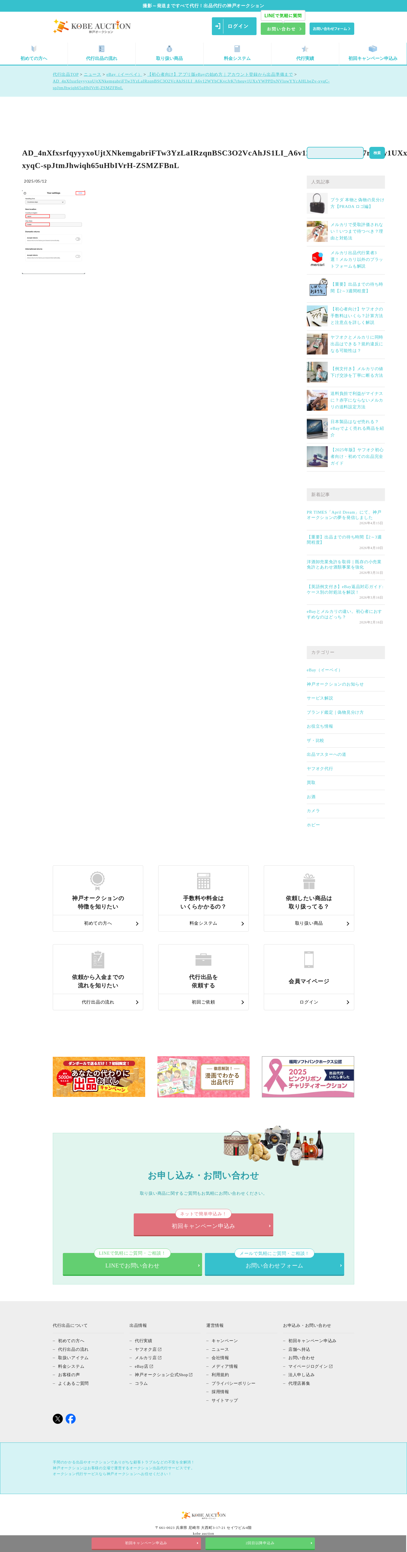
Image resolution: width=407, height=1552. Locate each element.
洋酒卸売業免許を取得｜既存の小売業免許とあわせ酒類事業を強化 (344, 565)
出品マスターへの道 (326, 754)
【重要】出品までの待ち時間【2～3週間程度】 (344, 540)
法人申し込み (301, 1374)
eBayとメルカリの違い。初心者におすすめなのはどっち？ (344, 614)
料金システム (237, 53)
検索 (377, 153)
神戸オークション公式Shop (161, 1374)
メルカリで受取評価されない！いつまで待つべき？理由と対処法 (357, 231)
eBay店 (142, 1366)
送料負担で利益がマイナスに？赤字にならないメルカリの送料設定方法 (357, 400)
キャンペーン (225, 1341)
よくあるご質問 (73, 1382)
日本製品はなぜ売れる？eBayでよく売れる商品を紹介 (357, 428)
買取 (311, 782)
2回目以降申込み (260, 1543)
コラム (141, 1382)
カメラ (313, 810)
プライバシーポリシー (234, 1382)
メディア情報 (225, 1366)
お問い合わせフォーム (274, 1261)
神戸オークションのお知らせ (335, 684)
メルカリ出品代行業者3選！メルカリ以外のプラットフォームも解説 (357, 259)
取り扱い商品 (169, 53)
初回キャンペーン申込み (373, 53)
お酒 (311, 797)
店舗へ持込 (299, 1349)
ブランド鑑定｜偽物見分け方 (335, 712)
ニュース (220, 1349)
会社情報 (220, 1357)
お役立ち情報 (320, 726)
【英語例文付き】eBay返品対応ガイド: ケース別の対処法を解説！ (345, 589)
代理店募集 (299, 1382)
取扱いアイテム (73, 1357)
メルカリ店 (146, 1357)
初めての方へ (33, 53)
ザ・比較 (315, 740)
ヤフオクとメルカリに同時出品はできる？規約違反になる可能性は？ (357, 344)
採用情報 (220, 1391)
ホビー (313, 825)
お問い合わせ (301, 1357)
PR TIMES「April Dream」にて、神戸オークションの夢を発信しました (344, 515)
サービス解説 (320, 698)
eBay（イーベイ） (325, 670)
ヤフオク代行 (320, 768)
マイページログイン (308, 1366)
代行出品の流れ (101, 53)
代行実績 (305, 53)
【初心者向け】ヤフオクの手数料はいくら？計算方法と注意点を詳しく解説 (357, 316)
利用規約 (220, 1374)
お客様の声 (69, 1374)
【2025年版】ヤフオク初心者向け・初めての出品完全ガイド (357, 456)
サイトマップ (225, 1399)
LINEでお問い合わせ (132, 1261)
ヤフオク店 (146, 1349)
